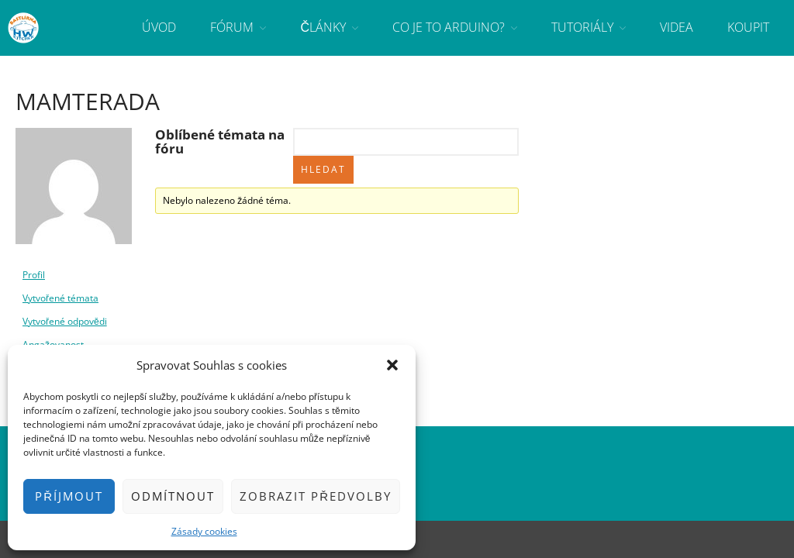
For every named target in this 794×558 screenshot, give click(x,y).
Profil (33, 274)
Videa (676, 27)
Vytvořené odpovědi (64, 321)
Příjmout (69, 496)
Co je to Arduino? (448, 27)
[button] (392, 365)
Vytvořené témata (60, 298)
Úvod (159, 27)
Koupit (748, 27)
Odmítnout (173, 496)
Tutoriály (582, 27)
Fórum (232, 27)
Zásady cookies (204, 531)
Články (323, 27)
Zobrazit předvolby (316, 496)
